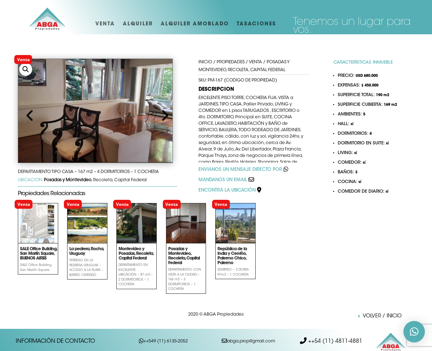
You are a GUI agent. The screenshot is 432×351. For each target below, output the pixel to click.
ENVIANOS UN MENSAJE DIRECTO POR (240, 170)
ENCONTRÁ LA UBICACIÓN (230, 190)
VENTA (105, 24)
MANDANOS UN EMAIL (223, 180)
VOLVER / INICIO (382, 316)
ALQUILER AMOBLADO (195, 24)
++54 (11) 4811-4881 (334, 339)
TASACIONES (256, 24)
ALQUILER (138, 24)
